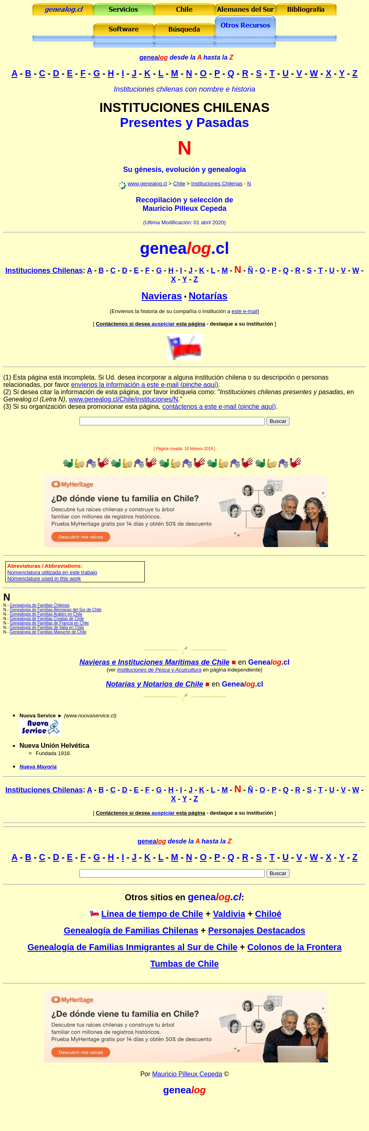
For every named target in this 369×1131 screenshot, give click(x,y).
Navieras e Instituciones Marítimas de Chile (154, 662)
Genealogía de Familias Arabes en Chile (46, 614)
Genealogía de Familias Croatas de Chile (47, 618)
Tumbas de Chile (184, 964)
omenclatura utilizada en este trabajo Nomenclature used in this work (52, 575)
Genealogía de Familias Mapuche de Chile (48, 632)
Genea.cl (269, 662)
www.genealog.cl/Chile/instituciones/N (123, 399)
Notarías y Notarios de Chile (154, 684)
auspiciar (150, 324)
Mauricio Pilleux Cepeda (187, 1074)
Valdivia (229, 914)
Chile (179, 183)
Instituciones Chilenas (216, 183)
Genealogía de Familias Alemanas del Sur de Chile (55, 609)
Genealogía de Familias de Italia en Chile (47, 627)
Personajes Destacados (256, 931)
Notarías (208, 295)
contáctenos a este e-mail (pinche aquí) (219, 406)
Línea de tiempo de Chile (152, 914)
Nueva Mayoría (38, 767)
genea (153, 57)
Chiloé (268, 914)
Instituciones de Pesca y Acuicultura (159, 670)
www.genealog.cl (147, 183)
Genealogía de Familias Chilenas (39, 605)
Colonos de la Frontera (294, 947)
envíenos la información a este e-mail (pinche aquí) (144, 384)
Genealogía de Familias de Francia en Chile (49, 623)
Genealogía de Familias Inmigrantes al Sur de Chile (133, 947)
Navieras (162, 295)
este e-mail (244, 311)
